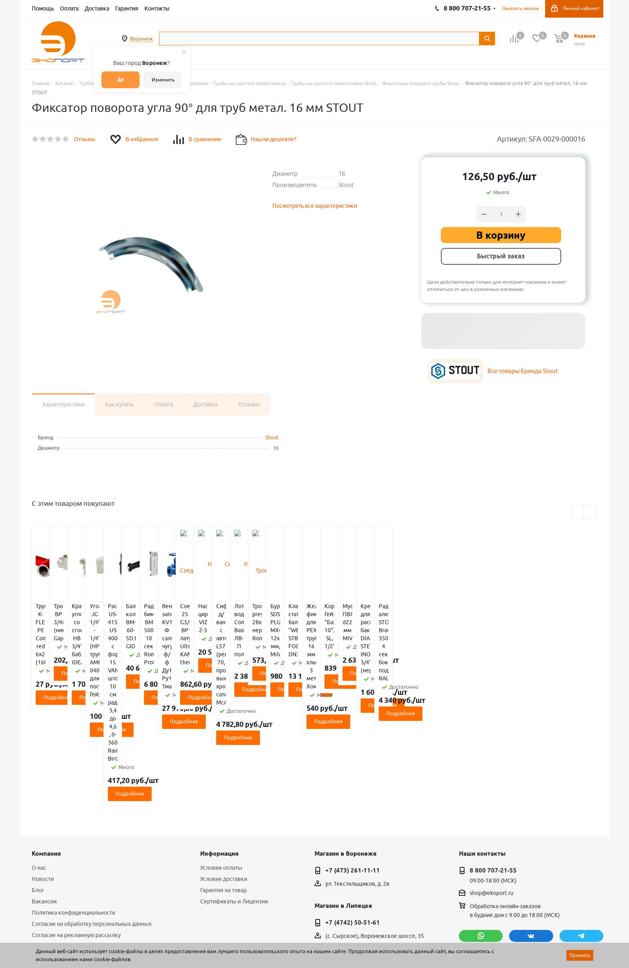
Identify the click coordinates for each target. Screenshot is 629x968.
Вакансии (44, 781)
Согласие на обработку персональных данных (92, 803)
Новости (43, 758)
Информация (219, 733)
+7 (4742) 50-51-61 (352, 802)
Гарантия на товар (223, 770)
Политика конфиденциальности (73, 792)
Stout (272, 437)
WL (87, 932)
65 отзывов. (132, 941)
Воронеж (141, 38)
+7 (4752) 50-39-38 (352, 854)
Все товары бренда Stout (522, 370)
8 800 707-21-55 (493, 750)
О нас (39, 747)
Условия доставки (223, 758)
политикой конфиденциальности (501, 850)
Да (120, 80)
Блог (38, 770)
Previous (577, 512)
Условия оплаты (221, 747)
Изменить (163, 80)
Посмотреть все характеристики (314, 206)
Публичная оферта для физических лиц (83, 826)
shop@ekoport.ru (491, 773)
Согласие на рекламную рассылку (76, 815)
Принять (579, 955)
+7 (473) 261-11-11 (352, 750)
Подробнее (79, 649)
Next (590, 512)
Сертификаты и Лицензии (234, 781)
